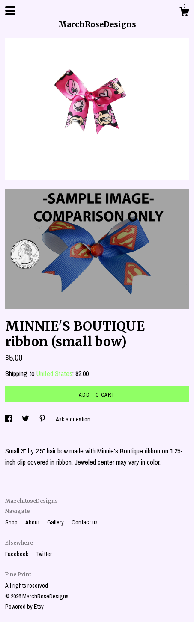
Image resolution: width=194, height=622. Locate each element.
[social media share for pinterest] (43, 419)
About (33, 522)
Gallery (56, 522)
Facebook (17, 554)
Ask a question (73, 419)
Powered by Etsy (24, 606)
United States (54, 373)
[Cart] (184, 12)
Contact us (85, 522)
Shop (12, 522)
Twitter (44, 554)
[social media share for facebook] (9, 419)
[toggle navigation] (10, 10)
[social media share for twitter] (26, 419)
